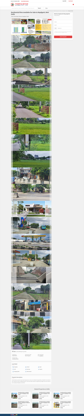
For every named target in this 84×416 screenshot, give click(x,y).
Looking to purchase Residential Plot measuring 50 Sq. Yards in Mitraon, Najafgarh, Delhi (63, 32)
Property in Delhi (52, 10)
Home (48, 10)
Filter (46, 8)
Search (39, 8)
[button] (25, 1)
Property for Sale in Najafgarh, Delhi (61, 10)
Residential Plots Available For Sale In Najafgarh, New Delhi (23, 393)
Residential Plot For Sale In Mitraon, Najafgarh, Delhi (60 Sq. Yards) (24, 402)
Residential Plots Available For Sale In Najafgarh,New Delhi (65, 402)
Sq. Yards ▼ (41, 355)
